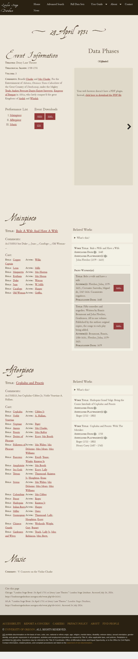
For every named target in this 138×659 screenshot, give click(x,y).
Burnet (35, 535)
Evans (43, 485)
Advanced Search (55, 4)
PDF (85, 61)
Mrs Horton (41, 279)
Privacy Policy (77, 631)
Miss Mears (42, 456)
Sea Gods (17, 477)
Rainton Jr (40, 510)
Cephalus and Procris (30, 390)
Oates (38, 518)
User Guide (97, 4)
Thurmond (40, 481)
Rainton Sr (39, 469)
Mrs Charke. (41, 435)
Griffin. (38, 300)
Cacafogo (17, 296)
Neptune (17, 431)
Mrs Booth (47, 444)
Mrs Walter (40, 452)
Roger (38, 506)
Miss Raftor (41, 440)
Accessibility (11, 631)
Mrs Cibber (41, 502)
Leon (15, 275)
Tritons (16, 481)
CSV (39, 126)
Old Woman (19, 300)
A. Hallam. (40, 423)
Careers (58, 631)
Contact (129, 4)
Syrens (16, 489)
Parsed (102, 69)
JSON (39, 117)
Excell (38, 464)
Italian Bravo (19, 514)
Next (128, 134)
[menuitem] (37, 4)
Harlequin (18, 510)
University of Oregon (20, 637)
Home (37, 4)
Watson (39, 288)
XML (50, 117)
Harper (38, 296)
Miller (16, 518)
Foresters (17, 464)
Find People (111, 631)
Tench (38, 539)
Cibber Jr (39, 419)
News (36, 10)
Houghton (34, 485)
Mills (37, 275)
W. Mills (39, 292)
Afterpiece (15, 120)
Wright (29, 469)
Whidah (34, 98)
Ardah (22, 98)
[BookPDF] (103, 134)
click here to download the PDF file (103, 102)
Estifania (17, 283)
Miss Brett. (42, 543)
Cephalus (17, 419)
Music (13, 124)
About (114, 4)
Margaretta (18, 279)
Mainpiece (16, 115)
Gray (28, 535)
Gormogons (19, 522)
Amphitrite (18, 473)
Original (103, 61)
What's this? (83, 245)
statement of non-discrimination (79, 650)
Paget (37, 431)
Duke (16, 288)
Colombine (18, 502)
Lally (44, 477)
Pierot (16, 506)
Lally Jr (46, 539)
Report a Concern (37, 631)
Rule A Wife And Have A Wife (37, 238)
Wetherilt (40, 531)
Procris (16, 440)
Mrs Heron (40, 283)
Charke (29, 79)
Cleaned (120, 61)
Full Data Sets (77, 4)
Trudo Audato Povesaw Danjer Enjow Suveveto (29, 91)
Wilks (38, 267)
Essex (38, 444)
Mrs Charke (44, 79)
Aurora (16, 435)
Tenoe (45, 464)
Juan (15, 292)
